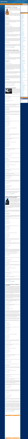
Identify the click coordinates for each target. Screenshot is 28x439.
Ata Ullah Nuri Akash (22, 99)
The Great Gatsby (22, 83)
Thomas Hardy (22, 90)
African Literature (22, 15)
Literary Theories (22, 49)
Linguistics (21, 47)
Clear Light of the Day (22, 24)
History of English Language (23, 37)
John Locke (21, 43)
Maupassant (22, 52)
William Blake (22, 94)
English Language (22, 33)
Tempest (21, 81)
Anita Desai (21, 18)
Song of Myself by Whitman (23, 74)
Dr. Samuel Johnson (22, 28)
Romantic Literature (22, 66)
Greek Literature (22, 35)
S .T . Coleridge (22, 68)
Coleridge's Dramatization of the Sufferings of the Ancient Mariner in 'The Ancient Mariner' (12, 197)
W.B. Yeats (21, 92)
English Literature (22, 34)
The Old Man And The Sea (23, 84)
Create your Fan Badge (26, 102)
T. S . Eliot (21, 79)
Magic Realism (22, 51)
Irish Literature (22, 41)
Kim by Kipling (22, 45)
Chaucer (21, 22)
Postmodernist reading (22, 60)
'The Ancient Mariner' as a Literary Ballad (11, 7)
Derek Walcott (22, 26)
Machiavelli (21, 50)
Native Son (21, 54)
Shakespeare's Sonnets (22, 72)
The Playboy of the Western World (23, 85)
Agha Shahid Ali (22, 16)
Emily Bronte (22, 31)
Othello (21, 56)
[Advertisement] (24, 8)
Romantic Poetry (8, 85)
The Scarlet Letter (22, 86)
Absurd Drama (22, 14)
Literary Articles (3, 1)
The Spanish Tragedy (22, 87)
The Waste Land (22, 88)
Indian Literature (22, 39)
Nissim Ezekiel (22, 55)
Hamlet (21, 36)
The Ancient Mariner (11, 85)
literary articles (9, 193)
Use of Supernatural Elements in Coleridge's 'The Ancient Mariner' (12, 285)
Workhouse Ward (22, 96)
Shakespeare (22, 71)
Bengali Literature (22, 20)
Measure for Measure (22, 53)
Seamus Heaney (22, 70)
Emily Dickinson (22, 32)
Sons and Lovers (22, 75)
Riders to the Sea (22, 64)
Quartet (21, 62)
